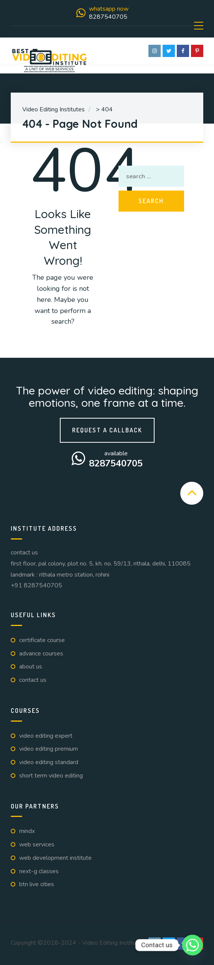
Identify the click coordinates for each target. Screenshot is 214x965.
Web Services (36, 844)
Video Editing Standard (48, 762)
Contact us (32, 680)
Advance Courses (41, 653)
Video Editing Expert (45, 736)
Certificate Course (42, 640)
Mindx (27, 831)
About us (30, 666)
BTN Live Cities (36, 884)
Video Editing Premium (48, 749)
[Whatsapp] (192, 945)
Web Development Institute (55, 858)
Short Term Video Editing (51, 775)
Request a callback (107, 430)
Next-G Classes (39, 871)
